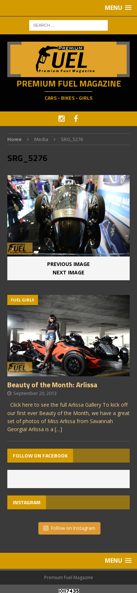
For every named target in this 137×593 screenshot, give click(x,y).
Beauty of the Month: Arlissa (52, 384)
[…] (58, 429)
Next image (68, 272)
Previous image (68, 264)
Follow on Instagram (69, 528)
